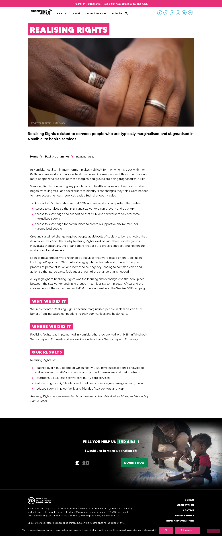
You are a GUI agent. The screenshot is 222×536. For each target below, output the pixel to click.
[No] (213, 531)
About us (61, 13)
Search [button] (126, 13)
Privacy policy (184, 515)
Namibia (38, 169)
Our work (75, 13)
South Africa (124, 283)
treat (126, 208)
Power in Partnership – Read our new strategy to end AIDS (111, 3)
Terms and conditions (180, 520)
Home (34, 156)
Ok (166, 530)
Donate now (134, 462)
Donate (189, 499)
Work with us (185, 504)
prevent (111, 208)
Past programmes (57, 156)
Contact (188, 510)
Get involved (117, 13)
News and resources (95, 13)
